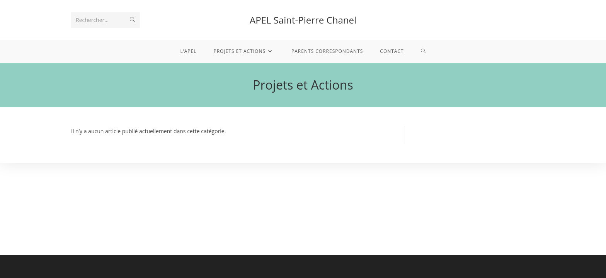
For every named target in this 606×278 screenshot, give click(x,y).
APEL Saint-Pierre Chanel (303, 20)
